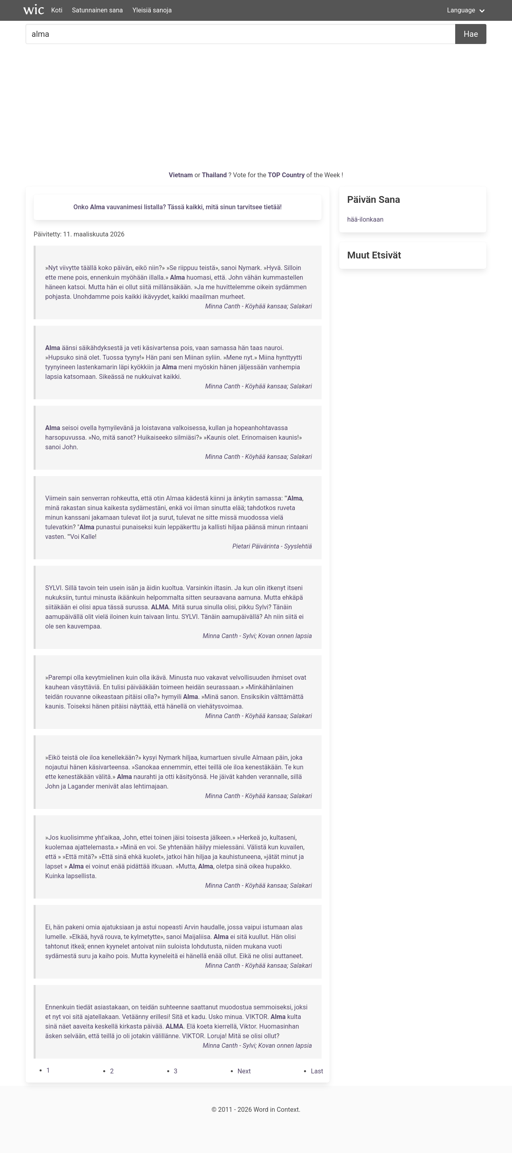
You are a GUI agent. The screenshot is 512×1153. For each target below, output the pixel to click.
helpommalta (165, 597)
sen (178, 357)
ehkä (135, 857)
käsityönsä (191, 777)
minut (289, 857)
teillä (215, 767)
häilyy (203, 847)
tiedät (84, 1007)
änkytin (243, 498)
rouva (113, 937)
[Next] (244, 1071)
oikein (265, 287)
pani (165, 357)
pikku (246, 607)
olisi (85, 607)
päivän (123, 268)
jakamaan (106, 517)
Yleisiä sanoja (152, 10)
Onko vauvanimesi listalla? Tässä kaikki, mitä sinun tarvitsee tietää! (178, 207)
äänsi (69, 348)
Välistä (256, 847)
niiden (233, 946)
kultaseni (282, 837)
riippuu (188, 268)
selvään (75, 1036)
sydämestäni (148, 508)
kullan (217, 428)
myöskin (206, 367)
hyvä (97, 937)
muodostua (236, 1007)
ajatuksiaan (118, 927)
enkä (175, 508)
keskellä (106, 1026)
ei (121, 287)
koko (105, 268)
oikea (256, 866)
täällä (88, 268)
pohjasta (57, 296)
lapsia (53, 376)
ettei (200, 767)
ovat (300, 677)
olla (79, 677)
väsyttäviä (85, 687)
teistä (207, 268)
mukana (255, 946)
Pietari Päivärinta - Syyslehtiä (272, 546)
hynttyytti (289, 357)
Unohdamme (91, 296)
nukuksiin (58, 597)
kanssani (77, 517)
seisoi (70, 428)
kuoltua (172, 588)
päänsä (255, 527)
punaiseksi (137, 527)
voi (188, 508)
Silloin (292, 268)
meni (185, 367)
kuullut (258, 937)
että (219, 277)
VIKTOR (257, 1017)
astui (149, 927)
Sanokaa (147, 767)
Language (461, 10)
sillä (296, 777)
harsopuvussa (65, 437)
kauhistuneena (240, 857)
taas (256, 348)
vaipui (252, 927)
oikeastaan (108, 697)
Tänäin (282, 607)
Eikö (54, 757)
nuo (199, 677)
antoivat (142, 946)
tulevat (130, 517)
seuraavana (219, 597)
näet (65, 1026)
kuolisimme (77, 837)
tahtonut (57, 946)
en (142, 847)
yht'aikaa (107, 837)
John (235, 277)
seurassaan (222, 687)
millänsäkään (172, 287)
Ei (47, 927)
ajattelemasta (94, 847)
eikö (141, 268)
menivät (107, 786)
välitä (103, 777)
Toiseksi (79, 706)
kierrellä (225, 1026)
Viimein (55, 498)
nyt (248, 357)
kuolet (152, 857)
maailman (204, 296)
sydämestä (60, 956)
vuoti (275, 946)
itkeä (77, 946)
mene (66, 277)
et (48, 1017)
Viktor (248, 1026)
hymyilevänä (116, 428)
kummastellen (283, 277)
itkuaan (161, 866)
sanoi (229, 268)
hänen (228, 367)
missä (228, 517)
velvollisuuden (250, 677)
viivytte (70, 268)
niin (153, 268)
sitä (242, 937)
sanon (229, 697)
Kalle (88, 536)
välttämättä (287, 697)
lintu (172, 617)
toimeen (172, 687)
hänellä (176, 706)
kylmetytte (145, 937)
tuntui (83, 597)
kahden (246, 777)
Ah (268, 617)
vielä (276, 517)
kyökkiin (142, 367)
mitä (108, 437)
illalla (156, 277)
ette (50, 277)
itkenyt (276, 588)
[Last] (317, 1071)
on (192, 706)
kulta (294, 1017)
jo (264, 837)
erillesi (159, 1017)
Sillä (71, 588)
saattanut (204, 1007)
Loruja (216, 1036)
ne (129, 376)
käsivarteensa (108, 767)
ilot (146, 517)
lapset (54, 866)
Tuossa (112, 357)
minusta (104, 597)
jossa (235, 927)
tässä (116, 607)
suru (84, 956)
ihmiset (282, 677)
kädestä (197, 498)
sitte (212, 517)
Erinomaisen (259, 437)
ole (49, 626)
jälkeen (220, 837)
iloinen (119, 617)
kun (248, 588)
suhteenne (174, 1007)
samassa (223, 348)
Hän (152, 357)
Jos (53, 837)
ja (127, 348)
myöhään (134, 277)
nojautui (56, 767)
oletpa (225, 866)
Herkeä (250, 837)
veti (136, 348)
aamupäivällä (64, 617)
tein (102, 588)
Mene (234, 357)
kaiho (106, 956)
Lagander (81, 786)
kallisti (217, 527)
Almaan (263, 757)
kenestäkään (263, 767)
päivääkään (143, 687)
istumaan (276, 927)
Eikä (245, 956)
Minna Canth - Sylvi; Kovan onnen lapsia (257, 636)
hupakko (278, 866)
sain (74, 498)
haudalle (212, 927)
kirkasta (131, 1026)
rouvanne (77, 697)
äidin (153, 588)
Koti (56, 10)
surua (194, 607)
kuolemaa (59, 847)
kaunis (287, 437)
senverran (96, 498)
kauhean (57, 687)
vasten (54, 536)
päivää (153, 1026)
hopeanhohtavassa (261, 428)
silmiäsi (185, 437)
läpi (124, 367)
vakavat (217, 677)
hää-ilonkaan (365, 219)
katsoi (76, 287)
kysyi (150, 757)
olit (89, 617)
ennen (95, 946)
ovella (88, 428)
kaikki (133, 296)
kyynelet (118, 946)
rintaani (297, 527)
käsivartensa (161, 348)
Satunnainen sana (97, 10)
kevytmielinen (104, 677)
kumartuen (215, 757)
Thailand (215, 175)
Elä (190, 1026)
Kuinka (54, 876)
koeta (205, 1026)
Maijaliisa (196, 937)
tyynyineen (60, 367)
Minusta (180, 677)
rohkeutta (124, 498)
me (210, 287)
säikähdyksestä (101, 348)
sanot (125, 437)
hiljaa (235, 527)
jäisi (179, 837)
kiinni (217, 498)
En (106, 687)
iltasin (222, 588)
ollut (131, 287)
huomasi (198, 277)
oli (126, 1036)
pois (81, 277)
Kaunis (216, 437)
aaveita (83, 1026)
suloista (179, 946)
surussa (136, 607)
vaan (202, 348)
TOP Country (286, 175)
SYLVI (53, 588)
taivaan (154, 617)
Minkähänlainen (271, 687)
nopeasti (170, 927)
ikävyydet (156, 296)
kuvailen (291, 847)
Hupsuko (61, 357)
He (214, 777)
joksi (301, 1007)
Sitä (177, 1017)
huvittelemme (235, 287)
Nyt (53, 268)
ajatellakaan (101, 1017)
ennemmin (176, 767)
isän (132, 588)
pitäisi (133, 697)
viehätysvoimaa (220, 706)
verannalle (273, 777)
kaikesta (116, 508)
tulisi (118, 687)
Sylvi (261, 607)
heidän (195, 687)
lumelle (55, 937)
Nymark (249, 268)
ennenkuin (105, 277)
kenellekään (118, 757)
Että (71, 857)
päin (282, 757)
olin (260, 588)
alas (126, 786)
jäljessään (253, 367)
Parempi (60, 677)
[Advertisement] (256, 110)
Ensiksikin (255, 697)
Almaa (175, 498)
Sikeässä (111, 376)
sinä (81, 357)
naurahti (145, 777)
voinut (101, 866)
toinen (162, 837)
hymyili (172, 697)
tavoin (87, 588)
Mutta (96, 287)
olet (94, 357)
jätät (273, 857)
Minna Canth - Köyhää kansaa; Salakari (258, 306)
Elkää (80, 937)
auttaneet (288, 956)
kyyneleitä (164, 956)
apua (99, 607)
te (126, 937)
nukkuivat (148, 376)
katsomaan (80, 376)
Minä (211, 697)
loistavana (156, 428)
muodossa (253, 517)
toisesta (197, 837)
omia (93, 927)
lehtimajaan (150, 786)
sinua (95, 508)
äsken (53, 1036)
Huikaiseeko (155, 437)
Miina (266, 357)
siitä (145, 287)
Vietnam (181, 175)
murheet (232, 296)
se (245, 1036)
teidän (54, 697)
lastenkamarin (97, 367)
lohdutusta (207, 946)
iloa (95, 757)
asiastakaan (111, 1007)
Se (172, 268)
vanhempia (284, 367)
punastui (108, 527)
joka (296, 757)
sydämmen (291, 287)
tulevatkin (59, 527)
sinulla (213, 607)
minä (52, 508)
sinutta (221, 508)
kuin (160, 527)
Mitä (178, 607)
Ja (200, 287)
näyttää (140, 706)
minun (54, 517)
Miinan (194, 357)
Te (287, 767)
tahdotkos (261, 508)
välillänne (165, 1036)
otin (159, 498)
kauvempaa (83, 626)
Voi (74, 536)
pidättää (138, 866)
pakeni (74, 927)
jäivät (226, 777)
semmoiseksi (273, 1007)
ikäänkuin (131, 597)
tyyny (132, 357)
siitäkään (58, 607)
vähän (252, 277)
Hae (471, 34)
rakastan (73, 508)
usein (117, 588)
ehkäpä (292, 597)
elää (238, 508)
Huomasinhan (279, 1026)
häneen (55, 287)
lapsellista (80, 876)
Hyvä (273, 268)
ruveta (286, 508)
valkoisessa (189, 428)
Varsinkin (199, 588)
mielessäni (228, 847)
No (96, 437)
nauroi (273, 348)
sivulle (241, 757)
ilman (202, 508)
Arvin (191, 927)
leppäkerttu (184, 527)
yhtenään (181, 847)
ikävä (158, 677)
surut (166, 517)
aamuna (249, 597)
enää (118, 866)
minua (233, 1017)
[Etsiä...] (241, 34)
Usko (215, 1017)
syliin (213, 357)
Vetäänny (135, 1017)
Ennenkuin (60, 1007)
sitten (194, 597)
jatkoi (174, 857)
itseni (295, 588)
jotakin (140, 1036)
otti (169, 777)
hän (112, 287)
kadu (198, 1017)
